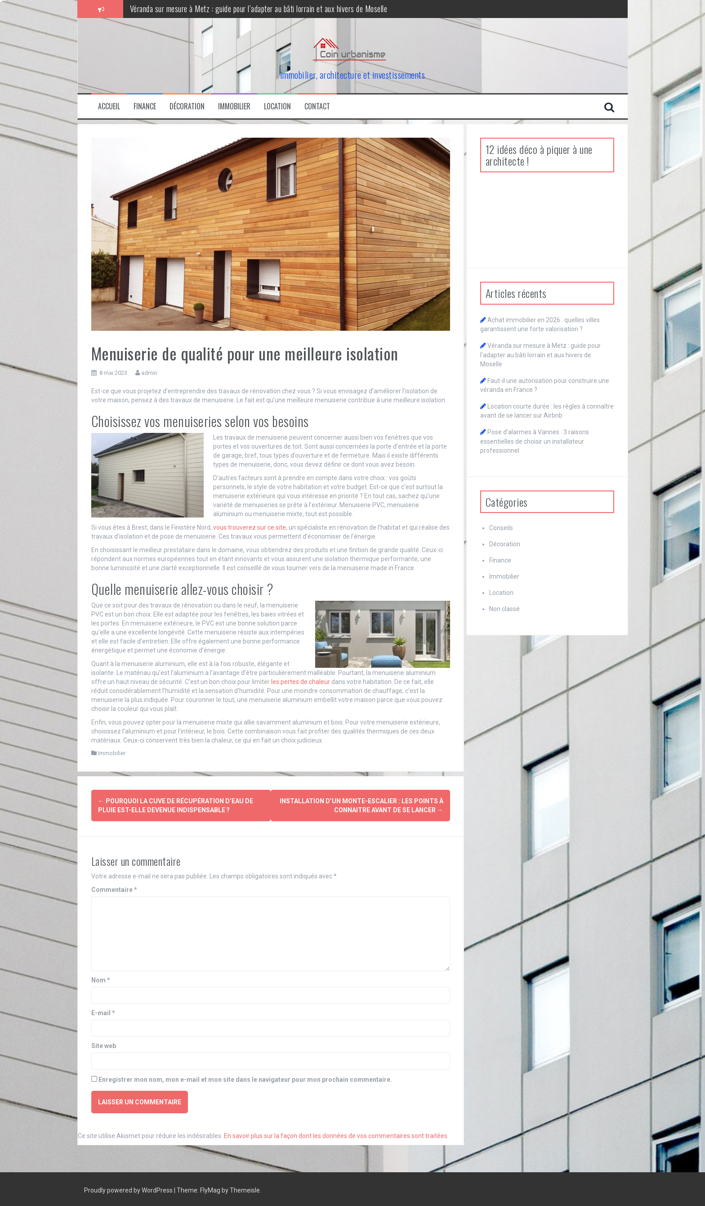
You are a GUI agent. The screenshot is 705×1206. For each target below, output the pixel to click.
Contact (317, 106)
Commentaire (114, 887)
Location (277, 106)
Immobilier (234, 106)
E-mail (103, 1010)
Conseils (501, 527)
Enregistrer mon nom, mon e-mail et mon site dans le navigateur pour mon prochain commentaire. (245, 1077)
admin (149, 372)
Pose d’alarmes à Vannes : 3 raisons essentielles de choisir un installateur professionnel (534, 441)
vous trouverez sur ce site (249, 527)
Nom (100, 977)
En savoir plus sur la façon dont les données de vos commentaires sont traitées (335, 1133)
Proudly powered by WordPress (129, 1188)
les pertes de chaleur (300, 681)
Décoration (187, 106)
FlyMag (210, 1188)
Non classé (504, 608)
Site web (103, 1043)
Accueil (109, 106)
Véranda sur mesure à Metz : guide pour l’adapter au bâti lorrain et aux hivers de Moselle (259, 8)
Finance (145, 106)
